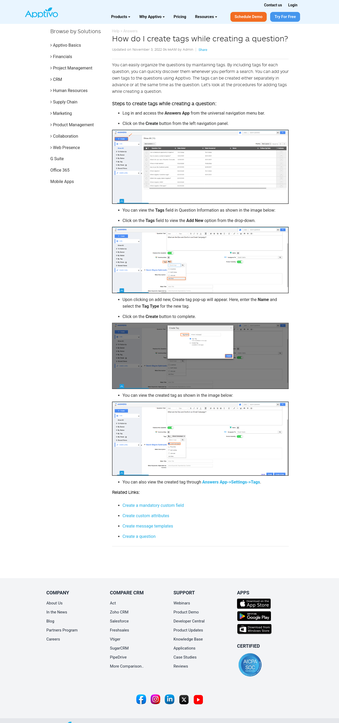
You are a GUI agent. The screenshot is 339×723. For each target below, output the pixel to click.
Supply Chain (63, 101)
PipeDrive (118, 657)
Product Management (72, 124)
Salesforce (119, 621)
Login (292, 5)
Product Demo (186, 612)
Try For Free (285, 16)
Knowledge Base (188, 639)
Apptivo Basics (65, 45)
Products (121, 16)
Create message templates (148, 526)
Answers (130, 31)
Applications (184, 648)
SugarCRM (119, 648)
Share (202, 50)
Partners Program (62, 630)
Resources (206, 16)
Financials (61, 56)
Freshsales (119, 630)
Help (116, 31)
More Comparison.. (127, 666)
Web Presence (65, 147)
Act (113, 603)
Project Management (71, 68)
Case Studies (185, 657)
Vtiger (115, 639)
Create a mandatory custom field (153, 505)
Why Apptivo (152, 16)
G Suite (57, 158)
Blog (50, 621)
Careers (53, 639)
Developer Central (189, 621)
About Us (54, 603)
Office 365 (59, 170)
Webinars (181, 603)
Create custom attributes (146, 515)
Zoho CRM (119, 612)
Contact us (273, 5)
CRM (56, 79)
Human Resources (69, 90)
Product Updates (188, 630)
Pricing (180, 16)
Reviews (180, 666)
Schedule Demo (248, 16)
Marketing (61, 113)
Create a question (139, 536)
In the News (56, 612)
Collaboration (64, 136)
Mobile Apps (62, 181)
